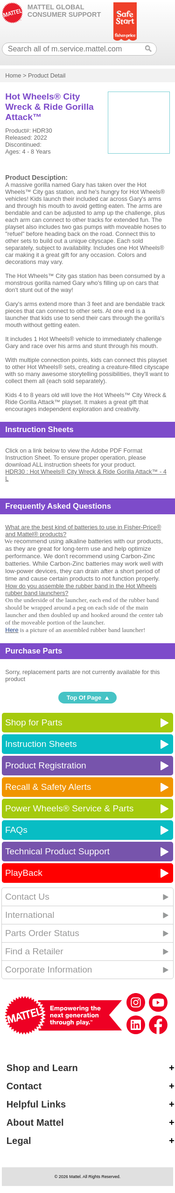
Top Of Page (84, 697)
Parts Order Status (42, 933)
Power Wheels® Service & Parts (69, 808)
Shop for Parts (34, 722)
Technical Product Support (57, 851)
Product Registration (45, 765)
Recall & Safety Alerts (48, 787)
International (30, 915)
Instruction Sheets (41, 744)
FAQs (16, 830)
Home (13, 75)
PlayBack (23, 873)
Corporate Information (48, 969)
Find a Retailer (34, 951)
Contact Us (27, 897)
